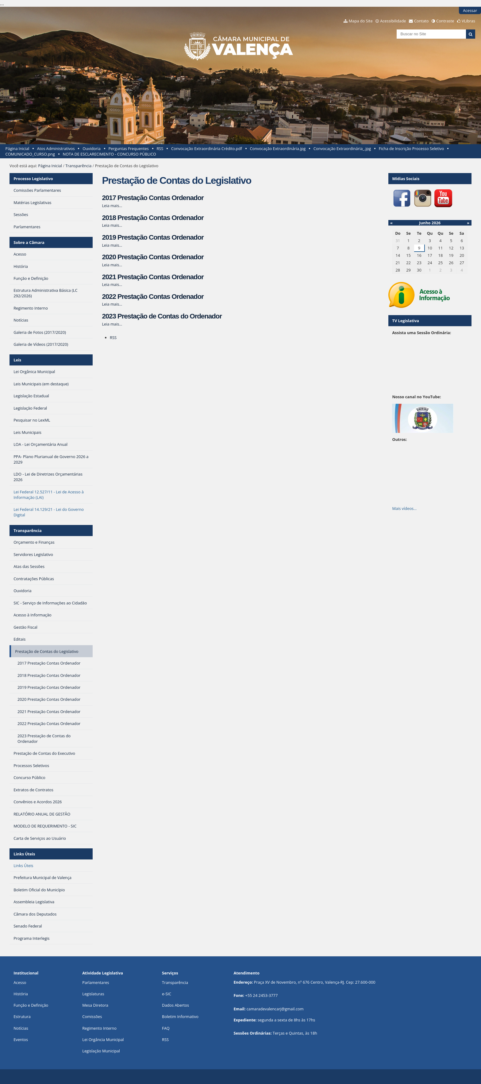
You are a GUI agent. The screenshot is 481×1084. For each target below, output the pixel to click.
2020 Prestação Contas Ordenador (152, 257)
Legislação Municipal (101, 1051)
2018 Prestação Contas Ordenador (152, 218)
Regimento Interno (99, 1028)
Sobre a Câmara (28, 242)
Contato (421, 21)
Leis (17, 360)
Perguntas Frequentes (128, 148)
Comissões (92, 1016)
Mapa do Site (361, 21)
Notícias (20, 1028)
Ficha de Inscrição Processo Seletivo (411, 148)
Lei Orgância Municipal (103, 1039)
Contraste (445, 21)
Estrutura (22, 1016)
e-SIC (166, 994)
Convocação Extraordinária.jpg (278, 148)
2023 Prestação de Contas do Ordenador (161, 316)
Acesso (19, 982)
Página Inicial (17, 148)
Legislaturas (93, 994)
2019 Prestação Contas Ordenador (152, 237)
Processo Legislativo (33, 178)
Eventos (20, 1039)
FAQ (166, 1028)
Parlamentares (95, 982)
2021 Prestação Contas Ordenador (152, 277)
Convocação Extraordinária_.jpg (342, 148)
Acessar (470, 10)
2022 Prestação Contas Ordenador (152, 296)
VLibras (468, 21)
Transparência (78, 165)
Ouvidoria (92, 148)
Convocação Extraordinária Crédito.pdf (206, 148)
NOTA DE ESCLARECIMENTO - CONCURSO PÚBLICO (109, 154)
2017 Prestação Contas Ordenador (152, 198)
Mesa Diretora (95, 1005)
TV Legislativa (405, 320)
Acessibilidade (393, 21)
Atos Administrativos (56, 148)
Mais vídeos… (404, 508)
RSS (159, 148)
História (20, 994)
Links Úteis (24, 854)
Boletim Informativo (180, 1016)
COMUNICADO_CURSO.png (30, 154)
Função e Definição (30, 1005)
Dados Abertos (175, 1005)
